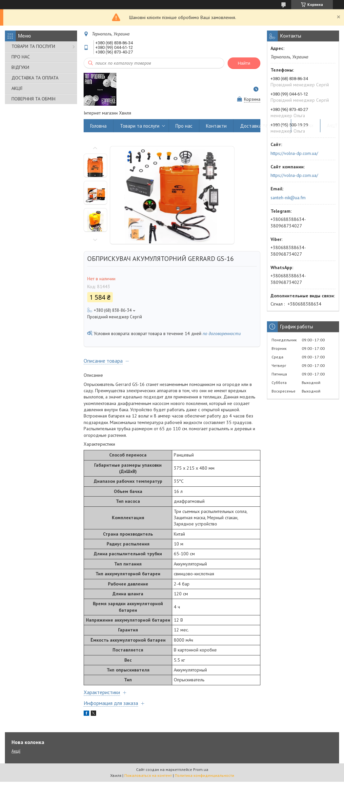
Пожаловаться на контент (148, 775)
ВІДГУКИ (20, 67)
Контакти (216, 125)
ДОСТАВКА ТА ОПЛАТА (34, 78)
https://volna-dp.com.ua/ (294, 153)
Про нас (183, 125)
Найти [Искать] (244, 63)
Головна (98, 125)
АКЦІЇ (16, 88)
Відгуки (306, 125)
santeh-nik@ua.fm (288, 198)
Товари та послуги (139, 125)
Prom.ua (200, 769)
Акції (332, 125)
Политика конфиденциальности (204, 775)
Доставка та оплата (262, 125)
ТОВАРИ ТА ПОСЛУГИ (33, 46)
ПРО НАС (20, 57)
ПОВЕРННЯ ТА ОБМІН (33, 99)
